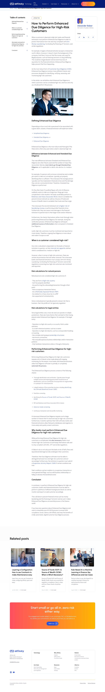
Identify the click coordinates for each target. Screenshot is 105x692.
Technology (28, 4)
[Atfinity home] (17, 651)
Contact (76, 668)
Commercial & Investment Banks (82, 658)
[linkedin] (11, 672)
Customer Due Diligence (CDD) (60, 69)
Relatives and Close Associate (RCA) (45, 197)
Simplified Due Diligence (41, 133)
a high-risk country (48, 281)
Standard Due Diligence (41, 137)
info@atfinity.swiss (14, 662)
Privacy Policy (83, 683)
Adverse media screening (42, 407)
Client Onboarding (38, 667)
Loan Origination (37, 670)
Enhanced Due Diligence (41, 141)
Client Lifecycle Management (40, 668)
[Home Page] (17, 4)
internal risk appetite (58, 248)
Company (77, 667)
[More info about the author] (86, 23)
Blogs (55, 667)
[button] (45, 4)
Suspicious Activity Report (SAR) (44, 463)
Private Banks (77, 655)
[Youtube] (14, 672)
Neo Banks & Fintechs (79, 656)
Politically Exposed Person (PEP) (47, 292)
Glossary (56, 670)
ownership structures (56, 335)
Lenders (76, 659)
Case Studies (57, 668)
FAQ (75, 670)
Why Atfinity (35, 4)
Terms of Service (91, 683)
